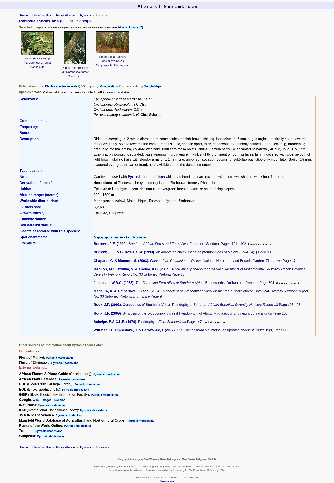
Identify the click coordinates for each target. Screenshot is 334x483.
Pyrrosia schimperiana (146, 177)
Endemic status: (33, 219)
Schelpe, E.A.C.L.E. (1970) (115, 322)
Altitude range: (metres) (39, 195)
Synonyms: (29, 99)
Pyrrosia (85, 15)
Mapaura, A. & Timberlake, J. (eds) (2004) (127, 291)
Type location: (31, 171)
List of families (42, 15)
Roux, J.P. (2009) (107, 313)
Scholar (59, 400)
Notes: (25, 177)
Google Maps (109, 86)
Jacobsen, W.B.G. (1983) (114, 283)
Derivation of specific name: (42, 183)
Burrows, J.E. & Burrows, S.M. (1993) (124, 252)
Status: (25, 133)
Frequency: (29, 127)
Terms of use (167, 481)
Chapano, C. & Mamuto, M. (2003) (121, 261)
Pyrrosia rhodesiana (59, 357)
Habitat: (26, 189)
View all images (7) (130, 27)
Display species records (61, 86)
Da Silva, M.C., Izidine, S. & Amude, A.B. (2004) (132, 269)
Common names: (34, 121)
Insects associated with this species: (50, 231)
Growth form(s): (33, 213)
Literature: (28, 243)
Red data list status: (36, 225)
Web (36, 400)
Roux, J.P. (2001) (107, 305)
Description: (30, 139)
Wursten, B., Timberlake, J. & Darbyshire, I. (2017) (134, 330)
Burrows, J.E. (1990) (110, 244)
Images (46, 400)
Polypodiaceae (66, 15)
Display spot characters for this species (120, 237)
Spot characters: (33, 237)
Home (24, 15)
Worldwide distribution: (39, 201)
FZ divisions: (30, 207)
